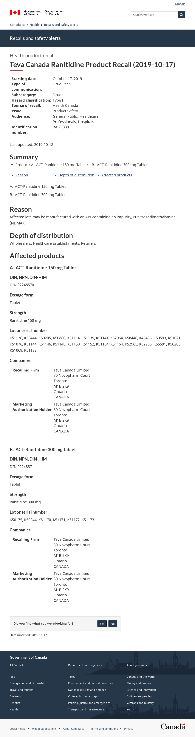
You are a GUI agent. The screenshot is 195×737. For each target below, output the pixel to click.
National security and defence (87, 690)
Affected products (116, 175)
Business (15, 696)
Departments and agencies (85, 665)
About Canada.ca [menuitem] (73, 728)
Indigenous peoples (139, 696)
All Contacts (17, 665)
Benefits (15, 703)
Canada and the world (141, 676)
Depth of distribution (76, 175)
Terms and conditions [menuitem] (104, 728)
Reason (21, 175)
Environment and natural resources (90, 683)
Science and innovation (141, 690)
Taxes (71, 676)
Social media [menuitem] (18, 728)
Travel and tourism (21, 690)
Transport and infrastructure (86, 709)
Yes (102, 623)
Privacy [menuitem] (128, 728)
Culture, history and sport (84, 696)
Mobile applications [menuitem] (44, 728)
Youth (130, 709)
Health (34, 25)
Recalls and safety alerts (61, 25)
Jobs (12, 676)
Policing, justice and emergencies (89, 703)
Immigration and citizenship (27, 683)
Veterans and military (140, 703)
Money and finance (139, 683)
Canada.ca (17, 25)
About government (138, 665)
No (113, 623)
